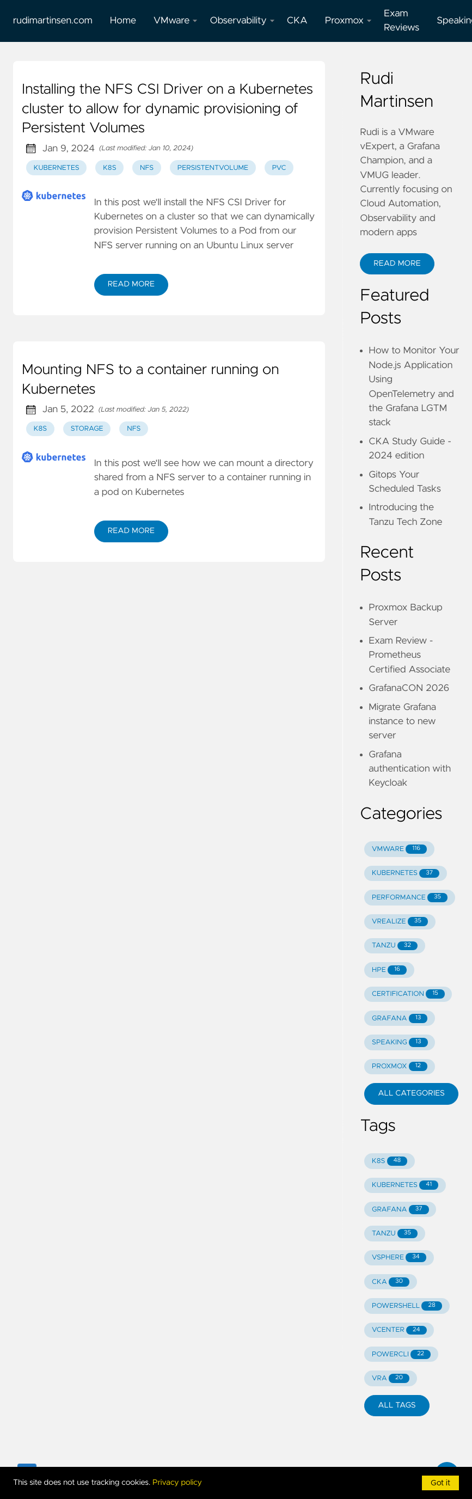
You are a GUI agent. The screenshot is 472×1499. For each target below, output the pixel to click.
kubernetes (56, 168)
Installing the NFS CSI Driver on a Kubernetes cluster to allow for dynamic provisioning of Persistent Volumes (167, 109)
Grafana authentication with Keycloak (410, 769)
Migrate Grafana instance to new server (402, 721)
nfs (147, 168)
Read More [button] (396, 263)
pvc (279, 168)
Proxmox (348, 21)
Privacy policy (177, 1482)
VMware (176, 21)
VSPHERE (399, 1257)
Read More (131, 284)
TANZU (395, 946)
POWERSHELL (407, 1306)
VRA (390, 1378)
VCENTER (399, 1330)
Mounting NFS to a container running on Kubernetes (150, 380)
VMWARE (399, 849)
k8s (109, 168)
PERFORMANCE (410, 897)
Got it (440, 1483)
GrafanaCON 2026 (409, 688)
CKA (297, 21)
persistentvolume (212, 168)
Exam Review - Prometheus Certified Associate (409, 655)
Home (123, 21)
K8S (389, 1161)
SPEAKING (400, 1042)
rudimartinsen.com (53, 21)
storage (87, 428)
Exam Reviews (401, 21)
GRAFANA (399, 1018)
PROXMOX (399, 1066)
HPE (389, 970)
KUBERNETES (405, 873)
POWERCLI (401, 1354)
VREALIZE (400, 921)
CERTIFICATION (408, 994)
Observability (242, 21)
